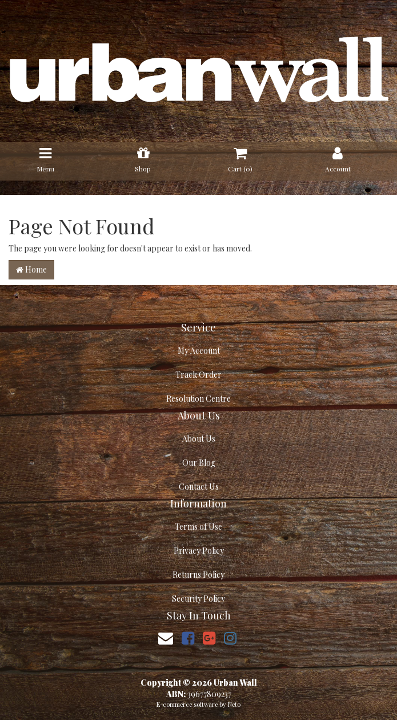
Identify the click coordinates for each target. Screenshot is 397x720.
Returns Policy (198, 574)
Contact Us (199, 486)
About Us (198, 438)
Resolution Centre (198, 398)
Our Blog (198, 462)
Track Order (198, 374)
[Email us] (165, 637)
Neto (234, 704)
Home (31, 269)
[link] (188, 637)
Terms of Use (198, 526)
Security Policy (198, 598)
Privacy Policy (199, 550)
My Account (199, 350)
